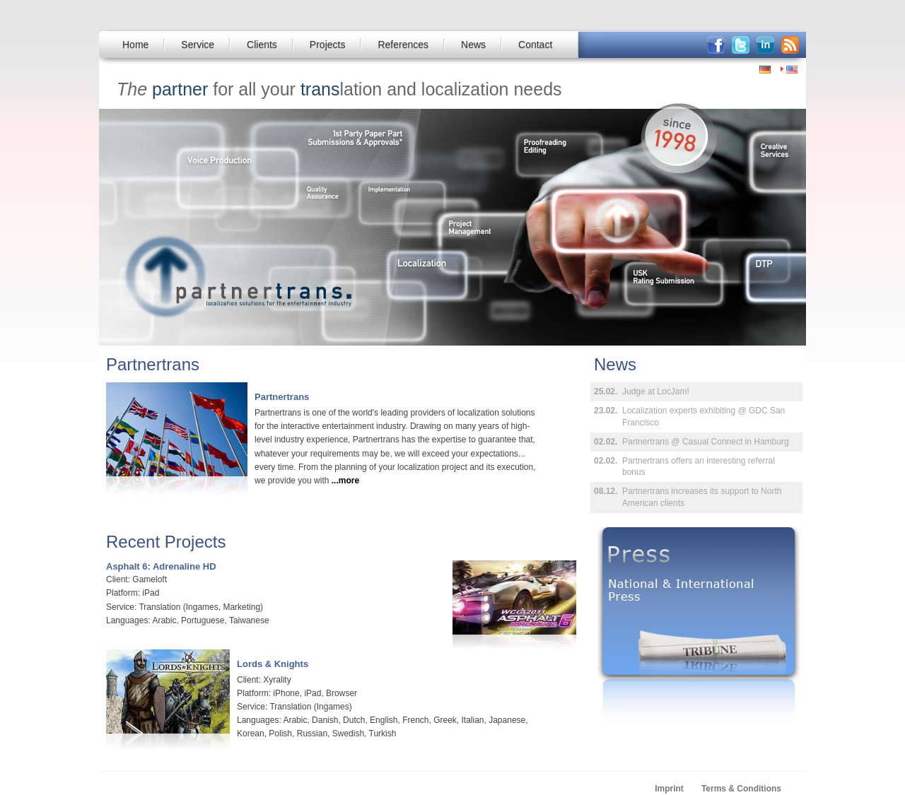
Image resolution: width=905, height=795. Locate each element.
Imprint (669, 789)
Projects (328, 44)
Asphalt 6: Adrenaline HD (161, 566)
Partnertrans (282, 396)
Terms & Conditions (741, 789)
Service (197, 44)
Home (135, 44)
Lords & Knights (272, 664)
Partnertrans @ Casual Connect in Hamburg (705, 442)
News (473, 44)
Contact (535, 44)
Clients (262, 44)
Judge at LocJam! (655, 391)
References (403, 44)
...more (345, 480)
